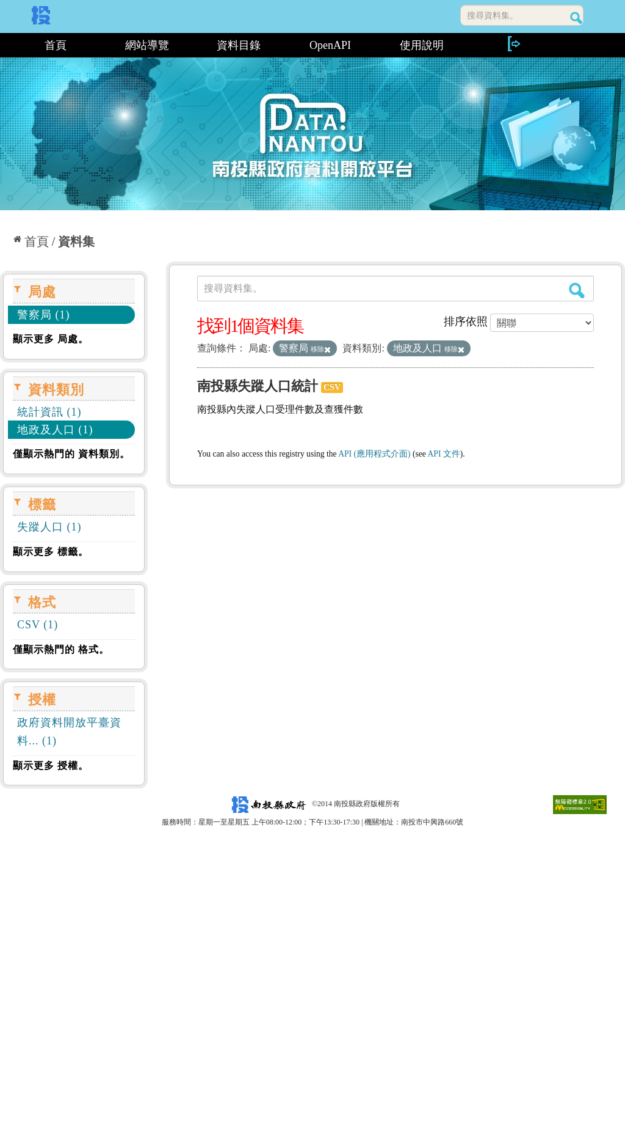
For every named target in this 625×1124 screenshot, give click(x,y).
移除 (321, 349)
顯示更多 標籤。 (51, 551)
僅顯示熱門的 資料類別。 (71, 454)
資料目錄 (239, 45)
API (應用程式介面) (374, 453)
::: (4, 45)
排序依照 (466, 321)
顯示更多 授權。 (51, 765)
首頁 (56, 45)
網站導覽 (147, 45)
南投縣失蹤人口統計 (257, 386)
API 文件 (444, 453)
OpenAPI (330, 45)
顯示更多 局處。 (51, 339)
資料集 (76, 241)
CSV (332, 387)
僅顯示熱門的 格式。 (61, 649)
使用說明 (422, 45)
